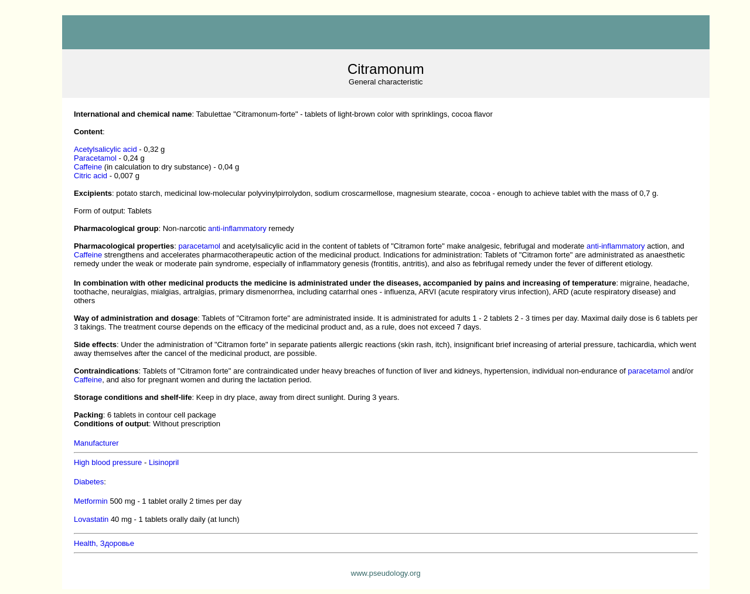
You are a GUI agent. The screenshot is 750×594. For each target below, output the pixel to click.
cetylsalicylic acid (105, 149)
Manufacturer (96, 443)
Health (104, 543)
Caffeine (88, 166)
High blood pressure (108, 462)
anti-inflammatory (237, 228)
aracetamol (95, 158)
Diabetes (89, 481)
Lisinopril (164, 462)
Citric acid (90, 175)
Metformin (91, 501)
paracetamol (199, 246)
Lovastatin (91, 519)
